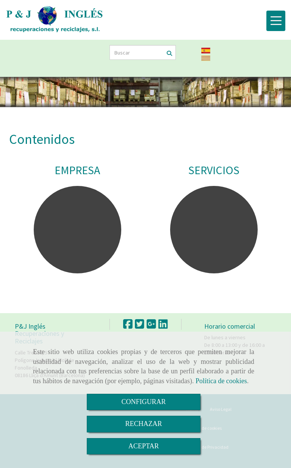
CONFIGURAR (143, 402)
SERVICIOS (213, 170)
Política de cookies (221, 381)
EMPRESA (77, 170)
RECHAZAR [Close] (143, 423)
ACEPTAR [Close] (143, 446)
